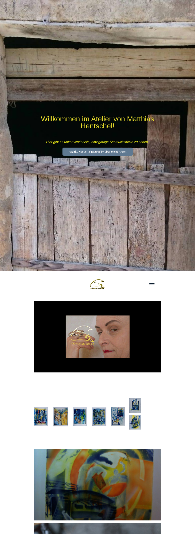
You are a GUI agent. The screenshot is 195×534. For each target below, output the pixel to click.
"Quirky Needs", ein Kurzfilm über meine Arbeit (97, 152)
